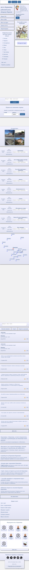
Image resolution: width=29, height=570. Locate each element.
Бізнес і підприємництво (6, 506)
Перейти (22, 114)
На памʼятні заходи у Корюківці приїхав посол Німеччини (13, 395)
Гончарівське (7, 43)
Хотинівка (6, 56)
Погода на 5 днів (22, 43)
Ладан (5, 49)
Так (17, 17)
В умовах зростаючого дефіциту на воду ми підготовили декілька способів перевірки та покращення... (14, 482)
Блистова (6, 54)
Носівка (5, 38)
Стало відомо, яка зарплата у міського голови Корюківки (12, 413)
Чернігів (5, 40)
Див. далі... (14, 564)
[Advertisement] (13, 83)
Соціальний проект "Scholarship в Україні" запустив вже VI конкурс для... (14, 450)
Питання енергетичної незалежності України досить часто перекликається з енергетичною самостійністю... (14, 491)
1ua (9, 1)
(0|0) (27, 339)
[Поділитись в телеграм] (11, 558)
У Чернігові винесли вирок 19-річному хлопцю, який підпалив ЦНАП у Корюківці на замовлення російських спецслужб (14, 376)
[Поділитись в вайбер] (14, 558)
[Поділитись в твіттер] (18, 558)
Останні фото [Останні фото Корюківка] (14, 129)
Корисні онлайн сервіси (6, 508)
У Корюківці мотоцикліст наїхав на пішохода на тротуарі (13, 366)
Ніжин (5, 45)
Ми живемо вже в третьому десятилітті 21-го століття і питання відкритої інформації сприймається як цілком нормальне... (14, 458)
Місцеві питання (4, 513)
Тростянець (6, 52)
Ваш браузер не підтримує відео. (14, 122)
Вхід (19, 1)
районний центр (6, 9)
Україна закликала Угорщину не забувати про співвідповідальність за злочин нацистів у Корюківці (12, 385)
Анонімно (14, 102)
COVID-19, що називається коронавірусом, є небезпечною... (14, 440)
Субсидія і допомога (5, 515)
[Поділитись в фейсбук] (7, 558)
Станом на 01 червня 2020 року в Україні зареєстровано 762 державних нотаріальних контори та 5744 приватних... (14, 473)
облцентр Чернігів (6, 12)
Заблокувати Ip (9, 154)
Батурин (5, 58)
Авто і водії (3, 504)
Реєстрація (14, 1)
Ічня (5, 47)
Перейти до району (5, 64)
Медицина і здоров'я (5, 510)
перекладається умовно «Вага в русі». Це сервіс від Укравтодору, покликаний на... (14, 465)
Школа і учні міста (5, 517)
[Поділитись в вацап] (21, 558)
